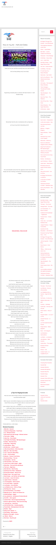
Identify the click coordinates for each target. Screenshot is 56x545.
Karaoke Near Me (45, 371)
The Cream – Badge (9, 436)
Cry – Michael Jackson (9, 432)
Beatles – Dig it (8, 508)
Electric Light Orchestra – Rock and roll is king (15, 501)
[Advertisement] (28, 18)
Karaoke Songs (44, 373)
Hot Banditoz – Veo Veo (9, 459)
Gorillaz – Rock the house (10, 441)
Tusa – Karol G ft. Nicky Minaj (11, 452)
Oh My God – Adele (45, 109)
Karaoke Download (19, 47)
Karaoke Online (44, 395)
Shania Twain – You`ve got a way (12, 474)
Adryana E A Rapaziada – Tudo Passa (13, 430)
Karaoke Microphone (45, 369)
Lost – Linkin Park (45, 60)
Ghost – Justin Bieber (46, 49)
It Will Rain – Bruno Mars (46, 58)
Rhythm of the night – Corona (11, 514)
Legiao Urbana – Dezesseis (10, 479)
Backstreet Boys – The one (10, 458)
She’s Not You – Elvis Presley (11, 468)
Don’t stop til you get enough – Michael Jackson (15, 434)
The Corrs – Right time (9, 467)
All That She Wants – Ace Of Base (12, 490)
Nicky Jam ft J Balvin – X (10, 510)
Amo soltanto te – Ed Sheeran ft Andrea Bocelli (15, 496)
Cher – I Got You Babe (9, 454)
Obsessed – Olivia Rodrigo (47, 55)
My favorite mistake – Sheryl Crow (12, 472)
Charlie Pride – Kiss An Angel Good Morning (14, 499)
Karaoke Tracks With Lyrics (47, 378)
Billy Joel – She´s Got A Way (10, 450)
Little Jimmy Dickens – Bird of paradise (13, 449)
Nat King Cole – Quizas (9, 488)
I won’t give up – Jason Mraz (11, 503)
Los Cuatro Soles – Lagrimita (11, 483)
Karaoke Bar (43, 365)
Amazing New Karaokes (46, 362)
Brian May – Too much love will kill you (13, 465)
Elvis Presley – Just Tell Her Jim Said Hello (14, 476)
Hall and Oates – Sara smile (11, 461)
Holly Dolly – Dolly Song (10, 443)
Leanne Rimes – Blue (9, 445)
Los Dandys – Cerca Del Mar (11, 485)
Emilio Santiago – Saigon (10, 494)
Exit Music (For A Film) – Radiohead (12, 470)
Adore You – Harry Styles (10, 438)
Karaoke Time (44, 376)
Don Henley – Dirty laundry (10, 512)
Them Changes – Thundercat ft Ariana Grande (45, 88)
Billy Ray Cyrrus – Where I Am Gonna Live (14, 492)
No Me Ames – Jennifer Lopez (11, 447)
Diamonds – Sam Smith (46, 75)
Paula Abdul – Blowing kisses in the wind (14, 507)
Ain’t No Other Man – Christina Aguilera (13, 505)
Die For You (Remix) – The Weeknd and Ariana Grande (47, 79)
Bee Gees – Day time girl (10, 517)
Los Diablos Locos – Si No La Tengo (12, 487)
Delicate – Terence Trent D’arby (12, 456)
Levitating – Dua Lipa (46, 68)
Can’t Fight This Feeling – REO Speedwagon (14, 439)
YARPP (10, 521)
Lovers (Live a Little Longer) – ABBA (13, 463)
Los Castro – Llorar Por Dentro (11, 478)
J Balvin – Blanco (8, 516)
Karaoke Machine (45, 367)
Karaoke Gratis (44, 400)
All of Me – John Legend (10, 497)
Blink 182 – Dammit (9, 429)
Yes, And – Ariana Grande (46, 66)
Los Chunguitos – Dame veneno (12, 481)
